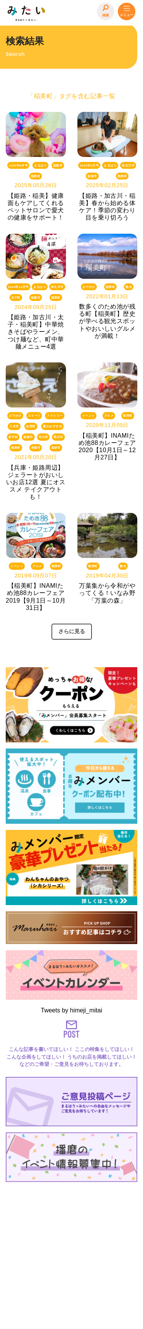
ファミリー (55, 415)
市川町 (43, 437)
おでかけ (88, 287)
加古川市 (128, 165)
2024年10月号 (18, 287)
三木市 (14, 426)
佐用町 (30, 426)
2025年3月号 (89, 165)
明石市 (58, 437)
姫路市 (58, 165)
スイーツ (34, 415)
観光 (128, 287)
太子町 (16, 297)
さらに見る (71, 631)
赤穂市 (35, 447)
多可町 (13, 437)
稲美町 (35, 176)
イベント (88, 415)
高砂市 (56, 447)
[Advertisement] (71, 1256)
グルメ (109, 415)
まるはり (40, 165)
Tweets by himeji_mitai (71, 1010)
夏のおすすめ (52, 426)
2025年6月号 (18, 165)
